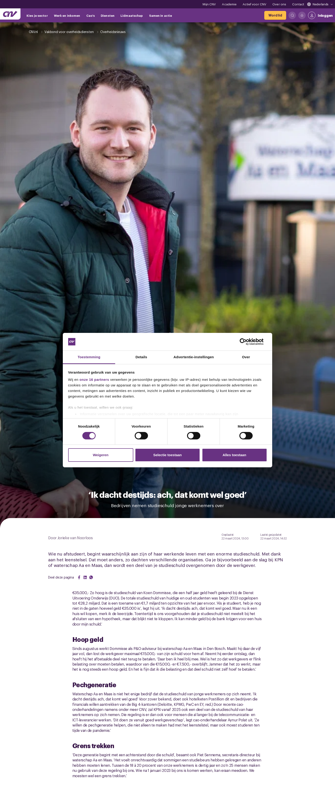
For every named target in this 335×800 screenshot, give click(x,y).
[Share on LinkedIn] (85, 577)
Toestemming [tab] (89, 357)
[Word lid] (275, 15)
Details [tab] (141, 357)
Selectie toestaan (167, 455)
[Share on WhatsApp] (91, 577)
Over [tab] (246, 357)
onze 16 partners (94, 380)
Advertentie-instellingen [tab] (194, 357)
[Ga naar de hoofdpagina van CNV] (10, 14)
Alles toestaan (234, 455)
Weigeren (100, 455)
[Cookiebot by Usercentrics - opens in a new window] (246, 341)
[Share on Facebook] (79, 577)
